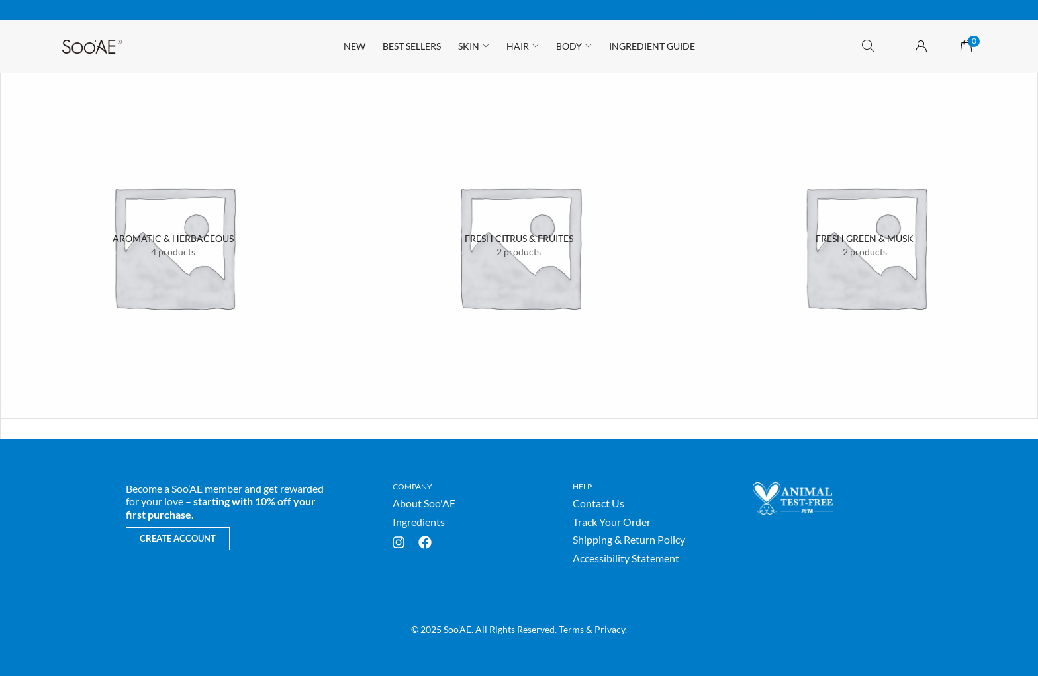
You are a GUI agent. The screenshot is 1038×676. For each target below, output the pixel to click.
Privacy (609, 629)
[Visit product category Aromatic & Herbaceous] (173, 239)
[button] (868, 46)
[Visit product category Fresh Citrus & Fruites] (518, 239)
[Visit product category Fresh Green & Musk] (865, 239)
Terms (571, 629)
